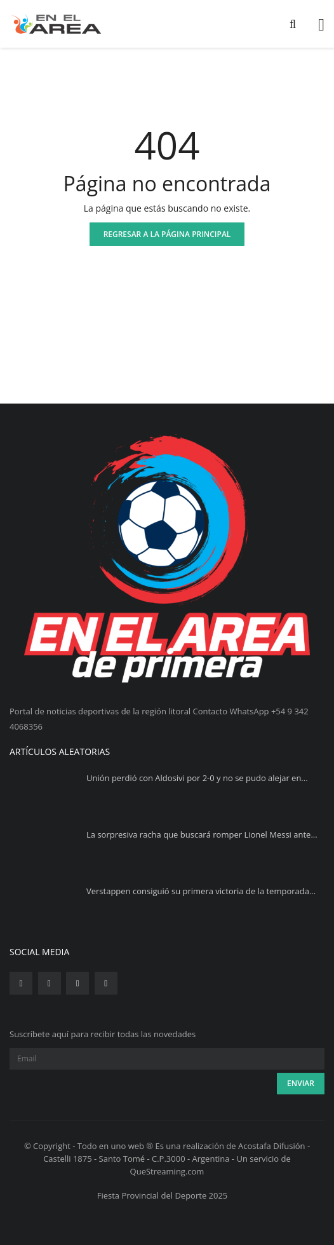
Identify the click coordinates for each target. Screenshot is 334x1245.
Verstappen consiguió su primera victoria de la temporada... (201, 891)
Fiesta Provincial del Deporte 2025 (162, 1195)
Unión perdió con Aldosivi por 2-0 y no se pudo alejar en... (197, 778)
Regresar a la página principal (167, 234)
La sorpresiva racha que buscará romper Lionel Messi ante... (201, 834)
